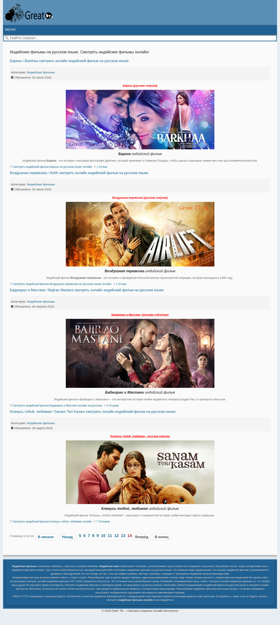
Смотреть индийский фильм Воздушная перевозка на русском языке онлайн (62, 284)
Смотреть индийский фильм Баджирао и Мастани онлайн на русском (57, 405)
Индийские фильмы (41, 72)
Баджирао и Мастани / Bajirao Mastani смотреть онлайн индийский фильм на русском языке (87, 290)
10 (103, 535)
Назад (67, 537)
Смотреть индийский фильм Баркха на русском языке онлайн (52, 166)
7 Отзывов (103, 521)
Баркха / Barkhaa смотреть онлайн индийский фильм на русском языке (69, 61)
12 (116, 535)
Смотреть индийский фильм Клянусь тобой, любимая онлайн (52, 521)
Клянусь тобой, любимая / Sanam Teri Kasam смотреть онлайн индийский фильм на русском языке (93, 412)
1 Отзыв (102, 166)
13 (123, 535)
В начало (46, 537)
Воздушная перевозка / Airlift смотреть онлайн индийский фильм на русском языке (79, 173)
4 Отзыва (112, 405)
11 (110, 535)
